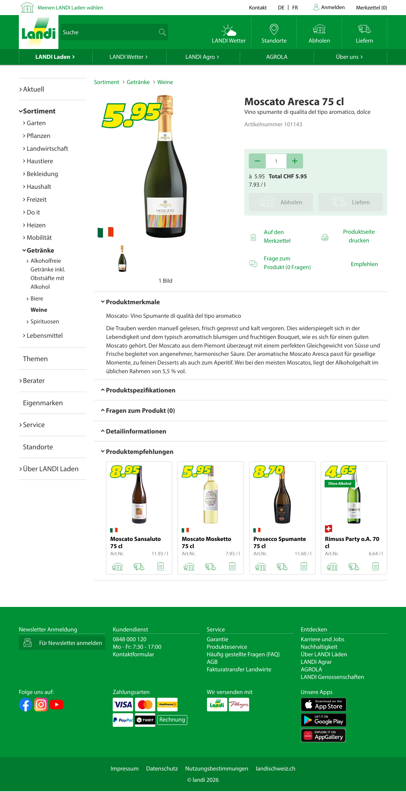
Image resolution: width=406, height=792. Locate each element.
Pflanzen (39, 135)
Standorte (38, 446)
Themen (35, 358)
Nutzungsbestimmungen (216, 768)
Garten (36, 122)
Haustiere (40, 160)
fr (295, 7)
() (371, 7)
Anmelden (333, 7)
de (281, 7)
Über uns (347, 57)
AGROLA (277, 57)
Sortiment (39, 110)
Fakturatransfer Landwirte (239, 669)
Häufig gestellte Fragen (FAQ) (243, 654)
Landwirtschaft (47, 148)
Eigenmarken (43, 402)
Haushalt (39, 186)
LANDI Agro (200, 57)
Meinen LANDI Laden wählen (70, 7)
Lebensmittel (45, 335)
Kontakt (258, 7)
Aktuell (33, 88)
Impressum (124, 768)
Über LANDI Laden (51, 468)
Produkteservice (227, 647)
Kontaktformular (133, 654)
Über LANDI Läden (324, 654)
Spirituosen (45, 321)
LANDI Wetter (127, 57)
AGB (212, 662)
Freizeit (37, 199)
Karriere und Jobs (323, 639)
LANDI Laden (52, 57)
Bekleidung (42, 173)
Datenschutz (162, 768)
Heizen (36, 225)
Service (34, 424)
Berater (34, 380)
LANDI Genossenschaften (332, 677)
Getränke (40, 250)
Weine (39, 310)
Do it (33, 212)
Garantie (217, 639)
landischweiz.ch (276, 768)
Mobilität (39, 237)
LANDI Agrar (316, 662)
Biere (37, 298)
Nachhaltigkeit (319, 647)
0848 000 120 (129, 639)
